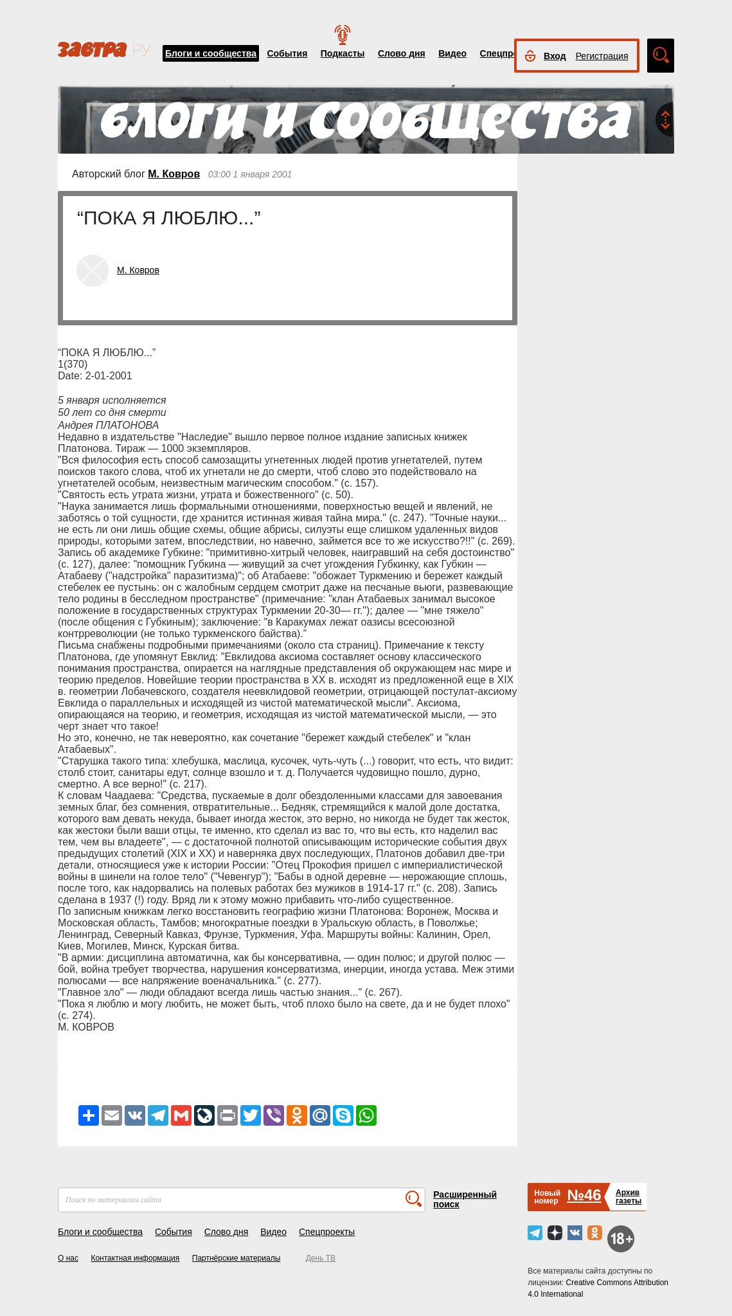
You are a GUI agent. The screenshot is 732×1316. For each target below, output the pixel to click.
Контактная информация (135, 1258)
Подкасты (343, 53)
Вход (555, 56)
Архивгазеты (628, 1196)
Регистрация (602, 56)
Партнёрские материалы (236, 1258)
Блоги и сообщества (210, 53)
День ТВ (320, 1258)
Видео (452, 53)
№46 (584, 1194)
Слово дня (401, 53)
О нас (68, 1258)
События (287, 53)
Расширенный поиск (465, 1199)
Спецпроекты (510, 53)
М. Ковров (174, 173)
